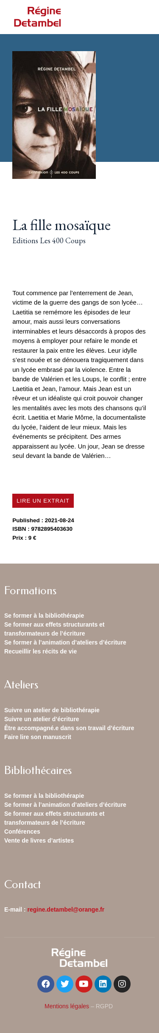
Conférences (22, 831)
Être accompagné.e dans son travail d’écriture (69, 728)
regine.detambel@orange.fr (65, 909)
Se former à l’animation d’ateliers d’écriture (65, 642)
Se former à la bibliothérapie (44, 615)
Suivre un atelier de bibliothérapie (52, 710)
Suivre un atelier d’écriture (41, 719)
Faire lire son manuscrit (37, 737)
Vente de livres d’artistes (39, 840)
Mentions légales (67, 1006)
